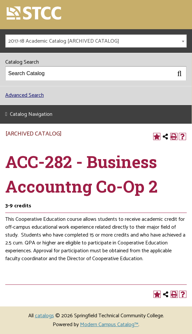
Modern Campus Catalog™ (109, 324)
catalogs (44, 315)
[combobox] (96, 41)
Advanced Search (24, 95)
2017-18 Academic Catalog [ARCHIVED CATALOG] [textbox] (63, 41)
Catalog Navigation (31, 114)
